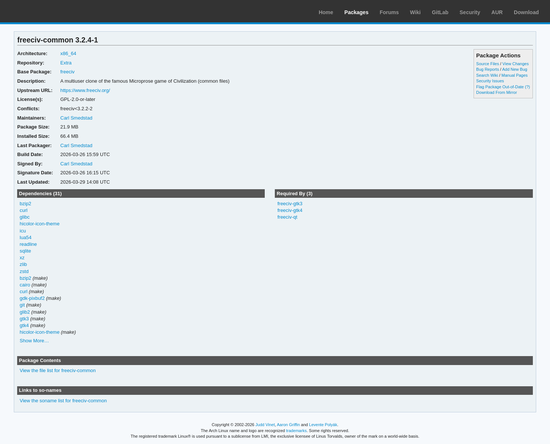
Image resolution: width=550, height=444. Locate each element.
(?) (527, 87)
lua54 (26, 237)
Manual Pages (515, 75)
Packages (357, 12)
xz (22, 257)
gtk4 (24, 325)
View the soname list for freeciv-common (63, 400)
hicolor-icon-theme (40, 223)
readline (28, 244)
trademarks (296, 430)
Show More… (34, 340)
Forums (389, 12)
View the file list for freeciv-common (58, 370)
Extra (66, 63)
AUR (497, 12)
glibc (25, 217)
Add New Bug (514, 69)
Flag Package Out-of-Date (500, 87)
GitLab (440, 12)
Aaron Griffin (288, 424)
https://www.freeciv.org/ (85, 90)
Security (470, 12)
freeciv (67, 71)
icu (23, 231)
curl (24, 210)
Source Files (487, 63)
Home (326, 12)
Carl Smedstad (76, 118)
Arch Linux (41, 11)
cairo (25, 285)
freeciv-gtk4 (289, 210)
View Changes (515, 63)
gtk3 (24, 318)
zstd (24, 271)
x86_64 (68, 53)
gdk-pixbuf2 (32, 298)
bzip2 (25, 203)
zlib (23, 264)
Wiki (415, 12)
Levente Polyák (323, 424)
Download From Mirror (496, 92)
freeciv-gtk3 (289, 203)
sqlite (25, 251)
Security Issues (490, 81)
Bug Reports (487, 69)
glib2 (25, 312)
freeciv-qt (287, 217)
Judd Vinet (265, 424)
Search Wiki (487, 75)
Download (526, 12)
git (22, 305)
